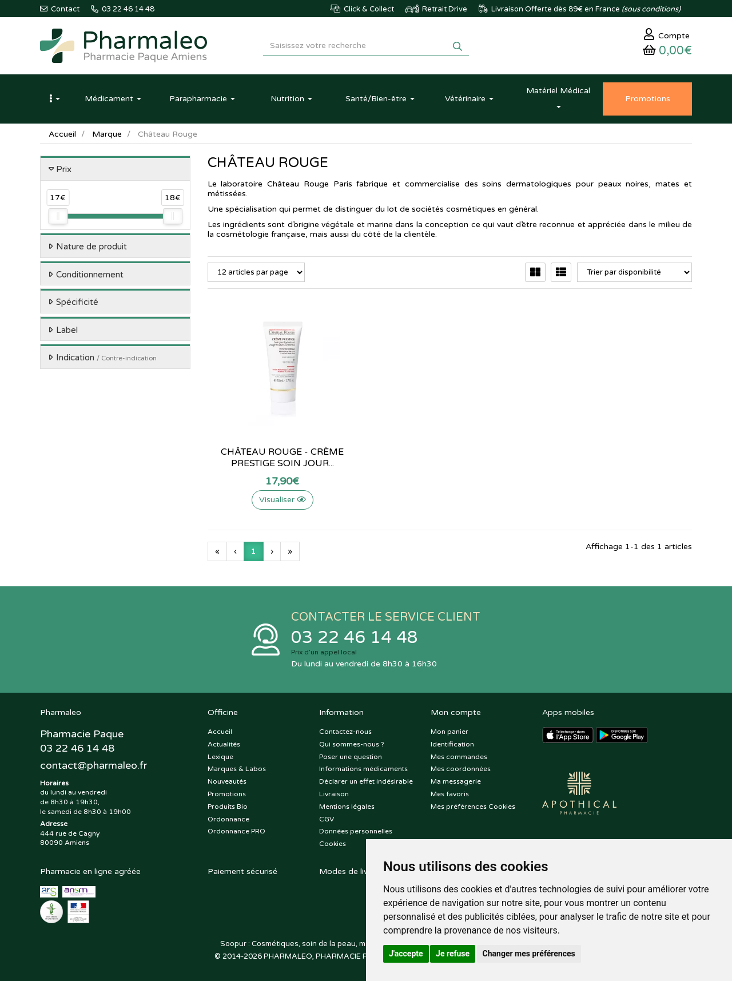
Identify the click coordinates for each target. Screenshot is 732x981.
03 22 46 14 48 (354, 637)
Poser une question (350, 757)
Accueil (62, 134)
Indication (106, 357)
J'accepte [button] (406, 953)
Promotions (227, 794)
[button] (54, 99)
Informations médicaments (363, 769)
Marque (107, 134)
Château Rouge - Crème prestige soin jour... (282, 457)
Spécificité (77, 302)
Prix (63, 169)
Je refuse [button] (453, 953)
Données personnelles (355, 831)
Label (67, 330)
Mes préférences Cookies (473, 807)
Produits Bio (228, 807)
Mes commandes (459, 757)
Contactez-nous (345, 732)
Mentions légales (347, 807)
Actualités (224, 744)
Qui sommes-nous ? (351, 744)
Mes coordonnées (461, 769)
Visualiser (282, 500)
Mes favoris (450, 794)
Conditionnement (90, 274)
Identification (452, 744)
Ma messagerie (456, 781)
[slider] (57, 216)
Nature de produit (91, 246)
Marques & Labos (237, 769)
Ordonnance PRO (236, 831)
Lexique (220, 757)
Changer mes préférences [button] (529, 953)
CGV (326, 819)
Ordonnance (228, 819)
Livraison (334, 794)
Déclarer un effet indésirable (366, 781)
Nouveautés (227, 781)
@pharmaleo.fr (93, 765)
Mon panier (449, 732)
